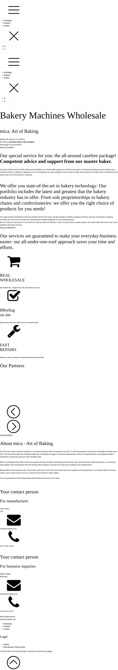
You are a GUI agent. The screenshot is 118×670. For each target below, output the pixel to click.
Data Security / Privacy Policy (14, 647)
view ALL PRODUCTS (7, 228)
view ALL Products (7, 147)
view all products (6, 435)
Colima (49, 651)
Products (7, 23)
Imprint (6, 644)
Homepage (8, 20)
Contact (6, 26)
